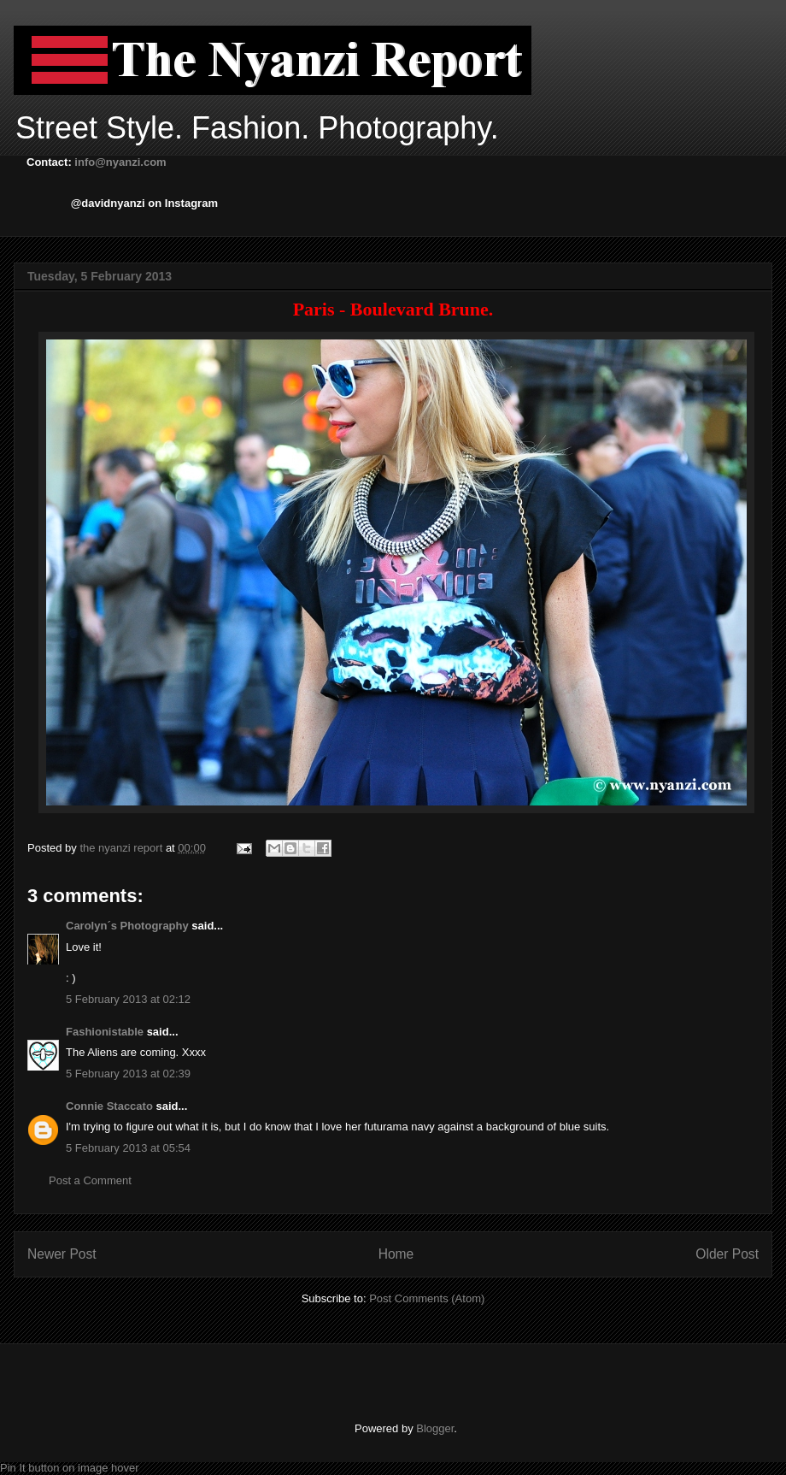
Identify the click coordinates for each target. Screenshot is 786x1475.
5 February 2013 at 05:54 (128, 1148)
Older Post (727, 1254)
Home (396, 1254)
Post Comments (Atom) (426, 1298)
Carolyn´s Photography (127, 925)
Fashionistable (105, 1031)
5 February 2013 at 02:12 (128, 999)
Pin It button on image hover (69, 1467)
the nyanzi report (122, 847)
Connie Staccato (109, 1106)
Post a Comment (90, 1180)
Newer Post (62, 1254)
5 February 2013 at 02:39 (128, 1073)
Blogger (435, 1428)
